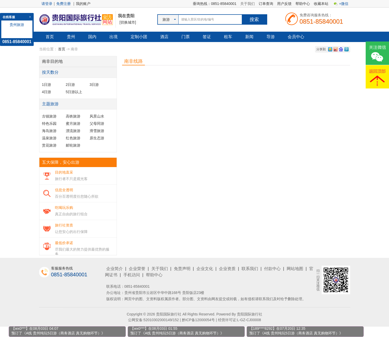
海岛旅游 (49, 131)
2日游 (70, 84)
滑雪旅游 (97, 131)
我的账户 (83, 4)
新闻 (249, 37)
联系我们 (250, 268)
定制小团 (139, 37)
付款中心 (272, 268)
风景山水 (97, 116)
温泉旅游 (49, 138)
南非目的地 (52, 61)
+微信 (343, 4)
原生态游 (97, 138)
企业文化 (204, 268)
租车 (228, 37)
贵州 (71, 37)
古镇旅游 (49, 116)
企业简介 (114, 268)
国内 (92, 37)
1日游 (46, 84)
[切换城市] (127, 22)
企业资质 (227, 268)
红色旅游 (73, 138)
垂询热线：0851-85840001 (214, 4)
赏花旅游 (49, 145)
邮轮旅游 (73, 145)
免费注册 (63, 4)
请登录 (46, 4)
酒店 (164, 37)
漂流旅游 (73, 131)
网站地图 (295, 268)
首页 (50, 37)
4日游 (46, 92)
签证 (207, 37)
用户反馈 (284, 4)
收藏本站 (321, 4)
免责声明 (182, 268)
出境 (113, 37)
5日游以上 (74, 92)
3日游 (94, 84)
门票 (185, 37)
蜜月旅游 (73, 123)
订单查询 (266, 4)
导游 (270, 37)
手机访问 (131, 275)
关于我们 (247, 4)
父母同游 (97, 123)
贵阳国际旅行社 (249, 314)
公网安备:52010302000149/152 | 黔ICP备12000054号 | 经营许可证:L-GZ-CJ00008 (194, 320)
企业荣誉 (137, 268)
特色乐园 (49, 123)
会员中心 (296, 37)
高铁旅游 (73, 116)
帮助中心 (302, 4)
